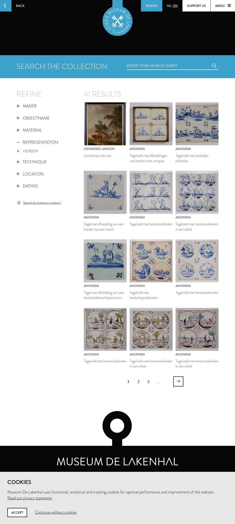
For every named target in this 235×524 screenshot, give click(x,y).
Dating (27, 186)
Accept (17, 512)
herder (27, 151)
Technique (32, 162)
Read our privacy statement (29, 498)
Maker (27, 106)
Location (30, 174)
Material (29, 130)
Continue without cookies (56, 512)
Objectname (33, 118)
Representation (37, 142)
